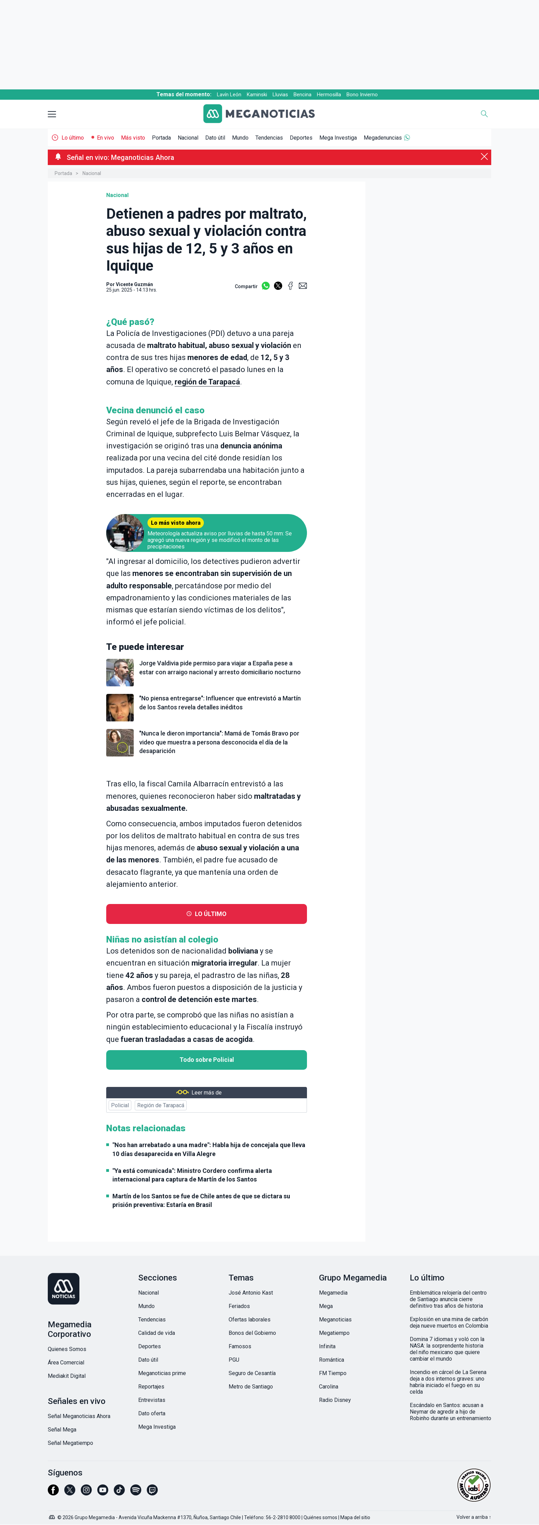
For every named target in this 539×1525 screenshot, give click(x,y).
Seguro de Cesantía (252, 1373)
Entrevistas (151, 1400)
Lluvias (280, 94)
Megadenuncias (383, 137)
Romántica (331, 1360)
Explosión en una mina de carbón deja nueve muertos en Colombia (449, 1322)
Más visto (133, 137)
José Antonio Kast (251, 1292)
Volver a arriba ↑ (473, 1517)
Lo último (73, 137)
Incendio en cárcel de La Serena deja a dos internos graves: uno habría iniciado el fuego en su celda (448, 1382)
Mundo (240, 137)
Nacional (188, 137)
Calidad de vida (156, 1333)
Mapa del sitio (355, 1517)
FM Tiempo (332, 1373)
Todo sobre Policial (206, 1059)
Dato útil (215, 137)
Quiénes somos (320, 1517)
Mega (326, 1306)
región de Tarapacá (207, 382)
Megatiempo (334, 1333)
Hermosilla (329, 94)
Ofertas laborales (250, 1319)
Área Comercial (66, 1362)
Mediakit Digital (67, 1376)
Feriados (239, 1306)
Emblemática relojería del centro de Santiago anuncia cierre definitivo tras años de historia (448, 1299)
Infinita (327, 1346)
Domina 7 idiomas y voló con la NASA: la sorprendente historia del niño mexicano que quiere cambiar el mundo (447, 1349)
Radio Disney (335, 1400)
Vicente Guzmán (134, 284)
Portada (161, 137)
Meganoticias (335, 1319)
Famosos (240, 1346)
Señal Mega (62, 1429)
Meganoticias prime (162, 1373)
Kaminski (257, 94)
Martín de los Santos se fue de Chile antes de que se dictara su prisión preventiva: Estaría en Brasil (201, 1200)
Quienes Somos (67, 1349)
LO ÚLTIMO (211, 913)
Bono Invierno (362, 94)
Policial (120, 1105)
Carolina (328, 1386)
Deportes (301, 137)
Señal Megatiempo (70, 1443)
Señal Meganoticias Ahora (79, 1416)
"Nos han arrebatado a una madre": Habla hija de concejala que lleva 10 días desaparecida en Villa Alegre (208, 1149)
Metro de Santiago (251, 1386)
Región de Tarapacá (160, 1105)
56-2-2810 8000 (283, 1517)
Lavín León (229, 94)
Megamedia (333, 1292)
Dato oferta (151, 1413)
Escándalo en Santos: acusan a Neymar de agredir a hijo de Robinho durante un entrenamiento (450, 1411)
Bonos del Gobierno (252, 1333)
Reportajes (151, 1386)
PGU (234, 1360)
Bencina (302, 94)
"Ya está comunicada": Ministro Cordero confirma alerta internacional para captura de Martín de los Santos (192, 1175)
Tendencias (269, 137)
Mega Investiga (338, 137)
